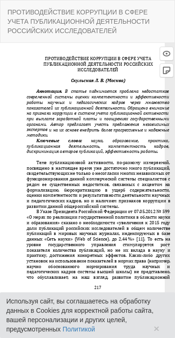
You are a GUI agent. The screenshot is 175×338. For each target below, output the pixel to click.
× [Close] (156, 328)
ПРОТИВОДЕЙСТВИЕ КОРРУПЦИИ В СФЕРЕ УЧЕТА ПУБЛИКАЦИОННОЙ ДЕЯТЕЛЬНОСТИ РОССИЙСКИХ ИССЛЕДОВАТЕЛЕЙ (78, 21)
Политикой (79, 329)
